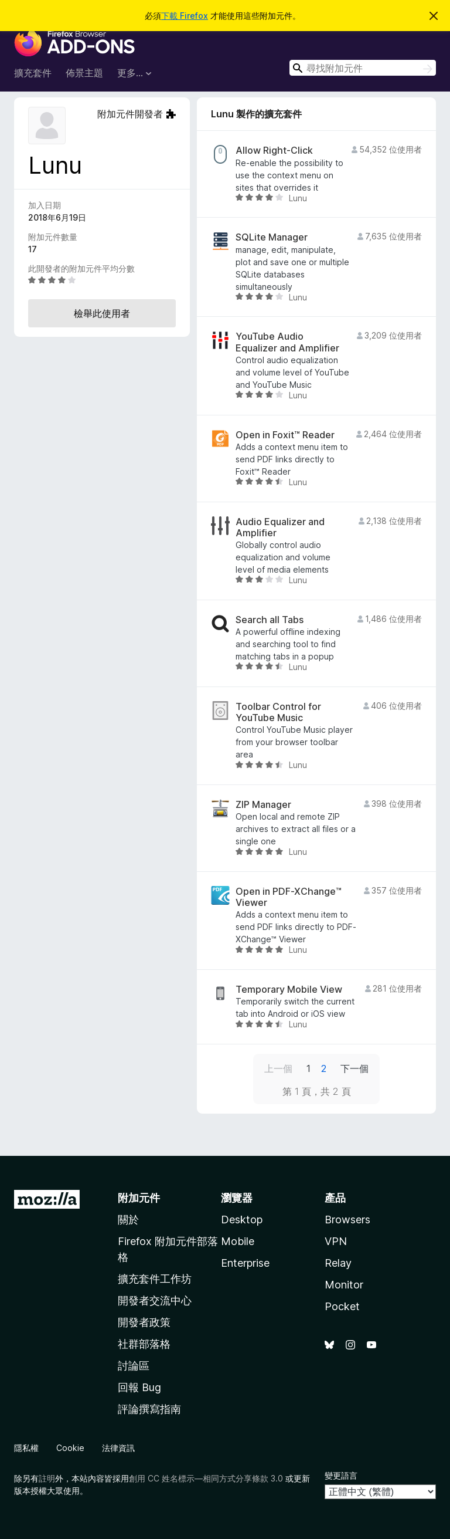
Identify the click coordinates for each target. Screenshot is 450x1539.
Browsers (347, 1219)
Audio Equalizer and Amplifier (280, 527)
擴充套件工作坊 (155, 1279)
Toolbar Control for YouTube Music (278, 712)
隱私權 (26, 1448)
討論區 (133, 1365)
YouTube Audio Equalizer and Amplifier (287, 342)
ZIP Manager (263, 804)
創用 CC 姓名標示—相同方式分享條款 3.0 (206, 1478)
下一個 (354, 1068)
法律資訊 (118, 1448)
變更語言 (341, 1475)
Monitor (344, 1284)
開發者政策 (144, 1322)
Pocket (342, 1306)
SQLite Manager (272, 237)
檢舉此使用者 (102, 313)
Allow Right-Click (274, 150)
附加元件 (139, 1198)
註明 (47, 1478)
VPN (336, 1241)
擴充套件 (33, 73)
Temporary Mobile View (289, 989)
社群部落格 (144, 1344)
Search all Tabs (270, 619)
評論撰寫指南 (149, 1409)
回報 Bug (139, 1387)
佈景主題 (84, 73)
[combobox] (362, 68)
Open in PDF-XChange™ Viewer (289, 897)
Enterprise (245, 1263)
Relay (338, 1263)
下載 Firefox (184, 16)
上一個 (278, 1068)
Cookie (70, 1448)
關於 (128, 1219)
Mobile (237, 1241)
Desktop (241, 1219)
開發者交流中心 (155, 1300)
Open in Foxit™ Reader (285, 435)
